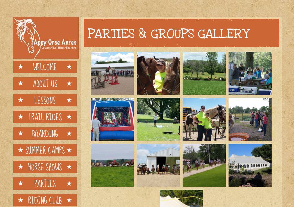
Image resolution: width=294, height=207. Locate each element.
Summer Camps (45, 150)
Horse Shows (45, 167)
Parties (45, 183)
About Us (45, 83)
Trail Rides (45, 117)
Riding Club (45, 200)
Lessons (44, 100)
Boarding (45, 133)
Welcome (45, 67)
